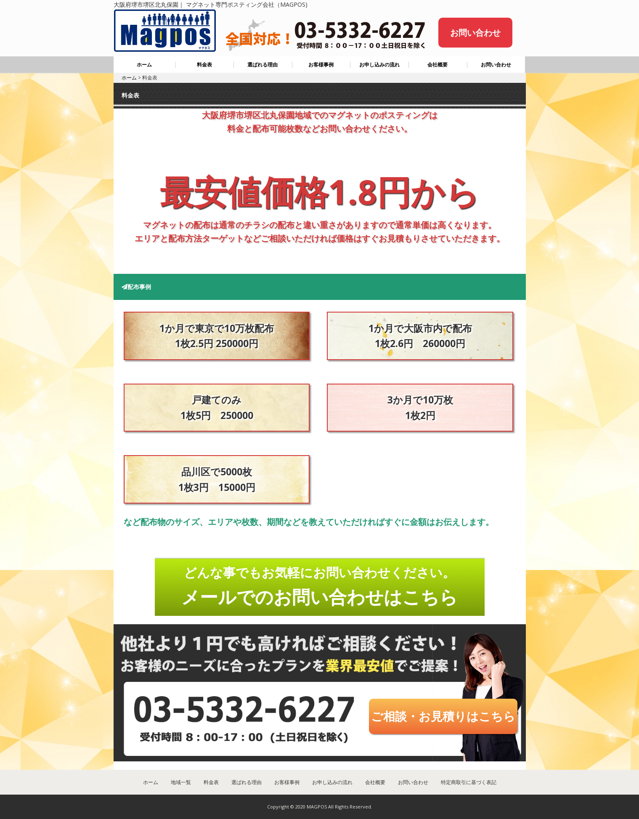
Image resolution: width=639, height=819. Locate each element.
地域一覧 (181, 782)
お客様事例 (321, 64)
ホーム (144, 64)
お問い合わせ (475, 32)
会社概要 (437, 64)
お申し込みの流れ (379, 64)
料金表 (204, 64)
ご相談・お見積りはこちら (443, 716)
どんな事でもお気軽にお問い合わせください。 (319, 586)
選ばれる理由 (262, 64)
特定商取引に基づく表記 (468, 782)
